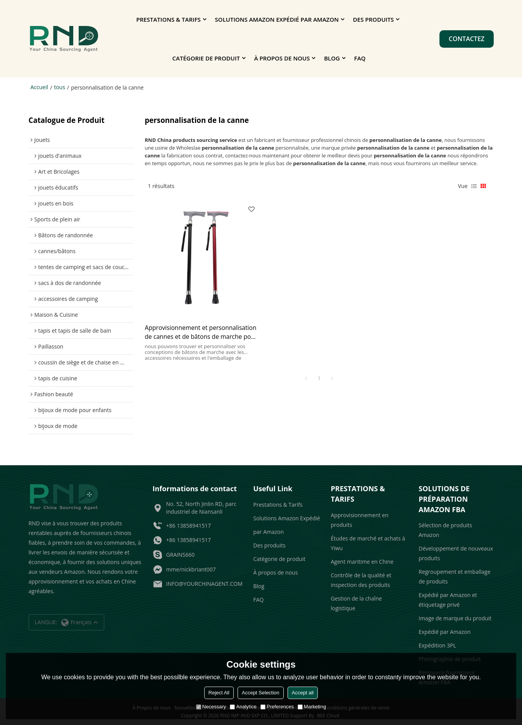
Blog (332, 58)
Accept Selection (260, 693)
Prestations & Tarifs (168, 19)
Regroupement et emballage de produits (454, 576)
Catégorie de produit (206, 58)
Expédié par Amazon (444, 631)
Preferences (277, 706)
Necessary (211, 706)
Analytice (243, 706)
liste (474, 186)
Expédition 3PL (437, 645)
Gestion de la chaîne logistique (356, 602)
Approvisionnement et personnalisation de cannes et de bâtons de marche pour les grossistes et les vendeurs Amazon (198, 329)
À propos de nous (282, 58)
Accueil (39, 87)
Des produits (373, 19)
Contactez (466, 39)
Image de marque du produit (455, 618)
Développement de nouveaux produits (456, 553)
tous (59, 87)
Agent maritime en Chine (362, 561)
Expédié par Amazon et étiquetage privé (448, 599)
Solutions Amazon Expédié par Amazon (277, 19)
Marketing (312, 706)
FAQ (360, 58)
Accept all (303, 693)
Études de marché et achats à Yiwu (368, 542)
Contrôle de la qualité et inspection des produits (361, 579)
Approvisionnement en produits (360, 519)
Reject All (218, 693)
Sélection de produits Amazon (445, 530)
